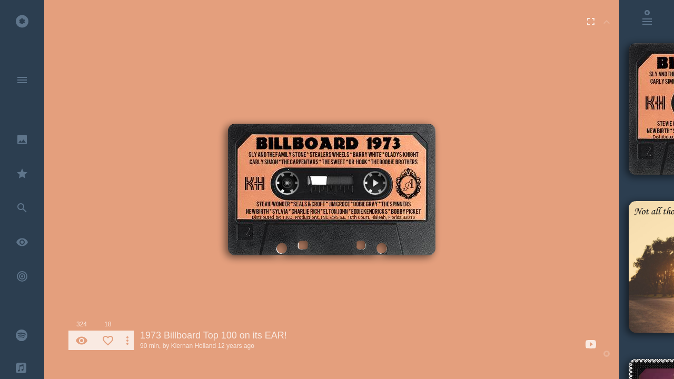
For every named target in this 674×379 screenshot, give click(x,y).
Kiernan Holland (193, 346)
